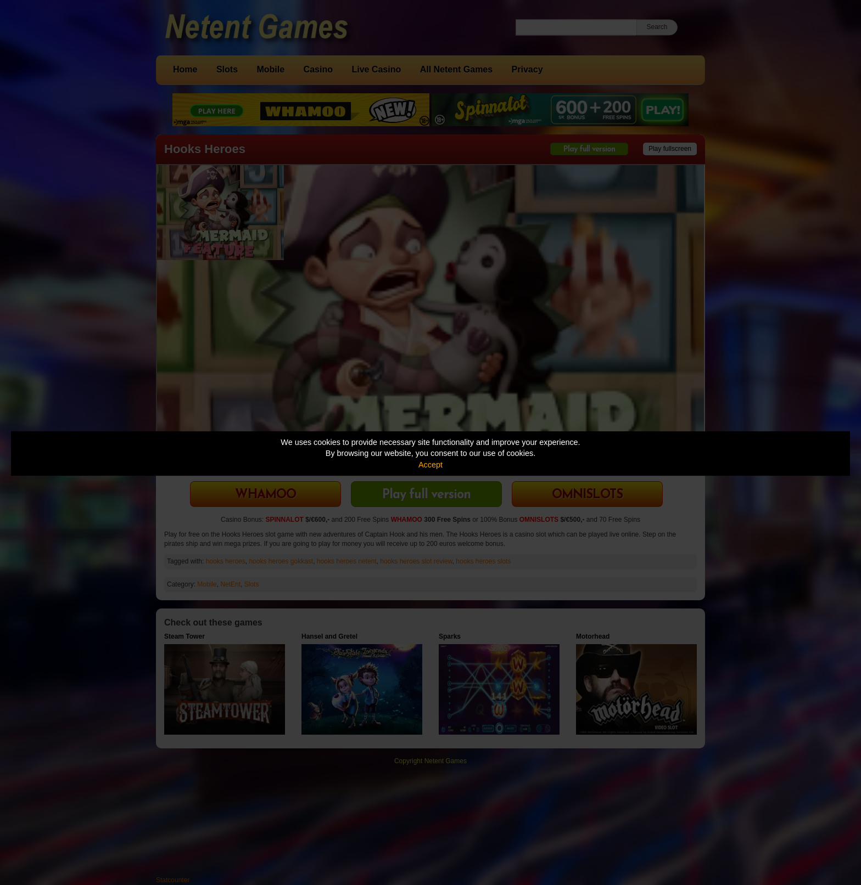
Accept (430, 464)
